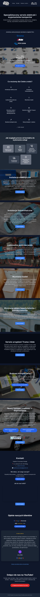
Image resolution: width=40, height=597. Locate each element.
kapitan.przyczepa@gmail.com (21, 467)
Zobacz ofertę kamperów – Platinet (11, 430)
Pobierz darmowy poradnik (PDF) (20, 384)
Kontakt (17, 3)
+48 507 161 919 (21, 465)
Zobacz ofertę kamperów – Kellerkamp (29, 430)
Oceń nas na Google (20, 526)
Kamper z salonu (24, 3)
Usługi (13, 3)
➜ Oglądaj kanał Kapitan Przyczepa (20, 585)
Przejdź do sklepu (20, 65)
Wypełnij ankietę (20, 479)
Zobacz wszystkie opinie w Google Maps (20, 564)
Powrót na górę (20, 191)
